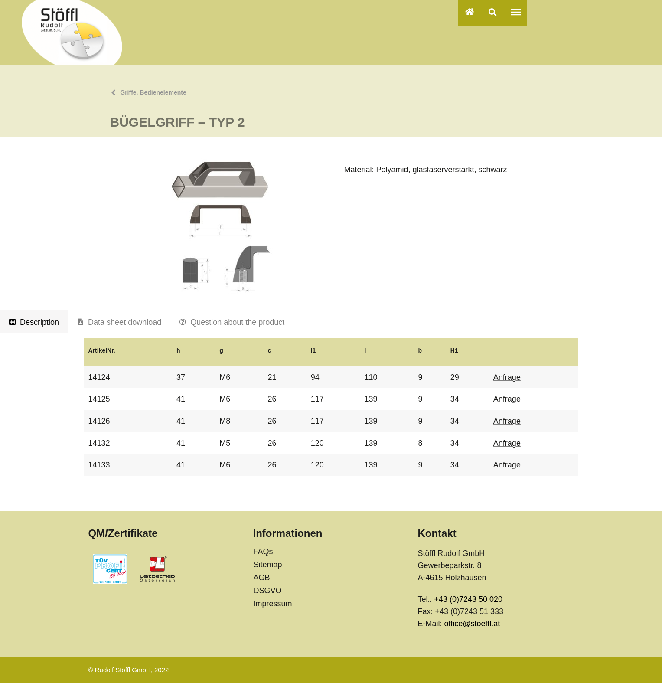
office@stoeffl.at (472, 623)
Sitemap (267, 564)
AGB (261, 577)
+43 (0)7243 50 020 (468, 599)
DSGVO (267, 590)
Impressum (272, 603)
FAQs (263, 551)
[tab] (34, 322)
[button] (493, 12)
